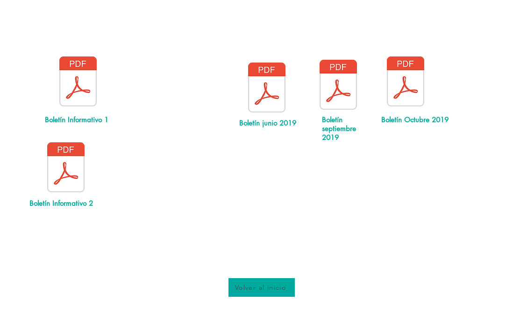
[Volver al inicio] (261, 287)
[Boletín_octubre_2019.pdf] (406, 82)
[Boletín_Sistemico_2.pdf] (66, 168)
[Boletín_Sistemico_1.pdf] (78, 82)
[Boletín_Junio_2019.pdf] (267, 88)
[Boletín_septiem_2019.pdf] (338, 86)
